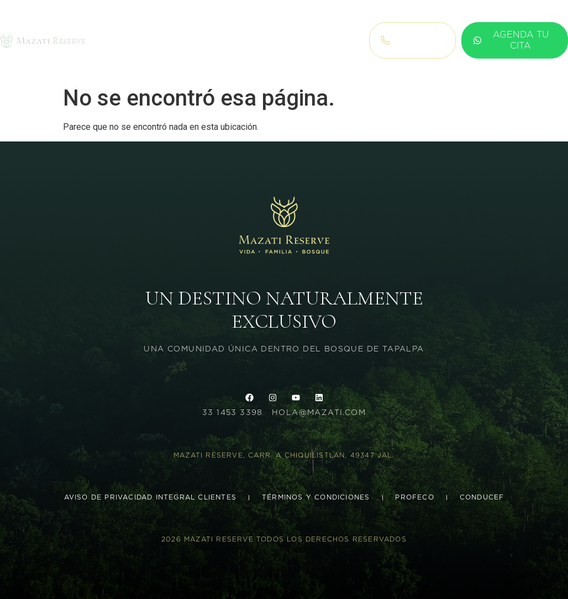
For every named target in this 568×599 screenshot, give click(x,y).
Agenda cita (328, 40)
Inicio (111, 40)
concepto (229, 40)
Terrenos (163, 40)
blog (280, 40)
